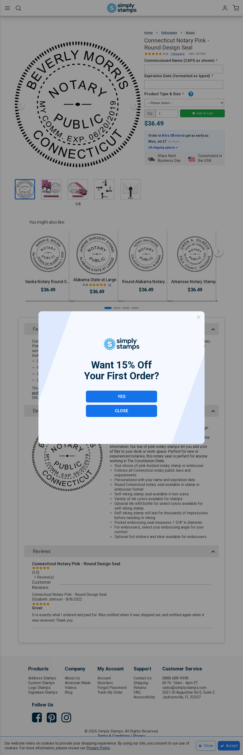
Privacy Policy (98, 748)
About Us (72, 678)
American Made (78, 683)
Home (148, 32)
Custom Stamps (41, 683)
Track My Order (110, 692)
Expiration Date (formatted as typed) (178, 76)
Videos (71, 687)
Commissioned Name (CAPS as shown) (180, 60)
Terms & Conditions (114, 736)
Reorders (105, 683)
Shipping (141, 683)
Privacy (139, 736)
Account (104, 678)
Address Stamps (42, 678)
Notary (190, 32)
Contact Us (143, 678)
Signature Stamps (43, 692)
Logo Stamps (39, 687)
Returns (140, 687)
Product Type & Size (163, 94)
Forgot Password (112, 687)
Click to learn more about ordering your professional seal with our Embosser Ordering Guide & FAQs (116, 390)
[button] (108, 308)
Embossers (169, 32)
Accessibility (144, 697)
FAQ (137, 692)
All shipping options (163, 147)
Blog (68, 692)
